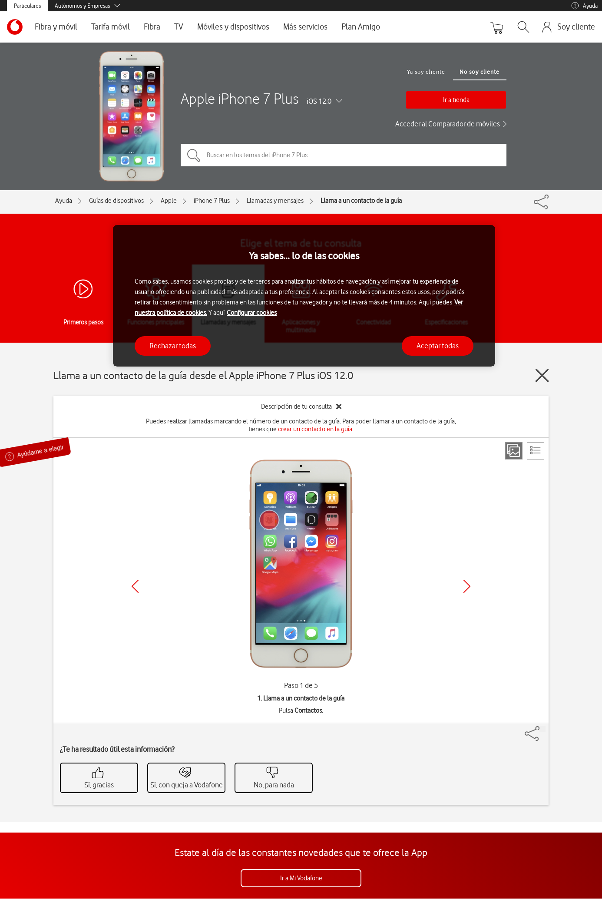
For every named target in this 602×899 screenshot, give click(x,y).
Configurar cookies (252, 313)
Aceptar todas (438, 345)
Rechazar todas (172, 345)
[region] (304, 296)
